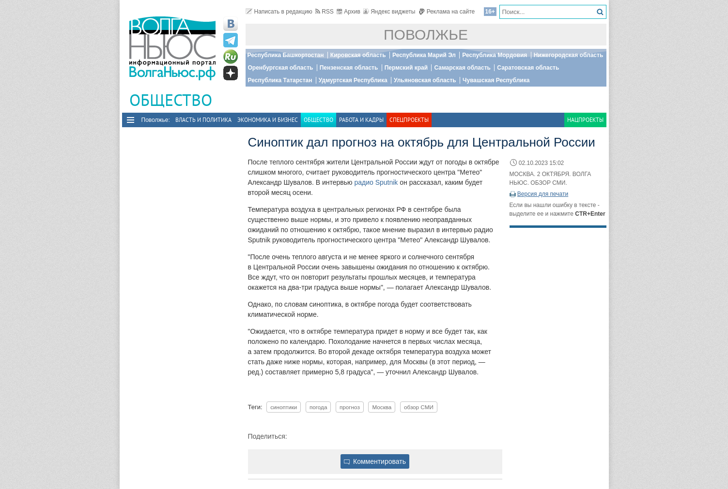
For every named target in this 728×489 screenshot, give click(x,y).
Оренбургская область (280, 67)
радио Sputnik (376, 182)
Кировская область (358, 55)
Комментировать (375, 461)
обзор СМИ (419, 407)
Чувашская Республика (496, 80)
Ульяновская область (425, 80)
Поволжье (426, 35)
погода (318, 407)
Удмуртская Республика (353, 80)
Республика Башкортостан (286, 55)
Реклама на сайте (446, 11)
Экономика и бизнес (267, 119)
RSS (324, 11)
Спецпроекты (409, 119)
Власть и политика (203, 119)
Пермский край (406, 67)
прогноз (350, 407)
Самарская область (462, 67)
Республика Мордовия (494, 55)
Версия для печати (542, 194)
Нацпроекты (585, 119)
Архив (348, 11)
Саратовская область (528, 67)
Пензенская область (349, 67)
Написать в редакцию (279, 11)
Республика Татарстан (280, 80)
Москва (381, 407)
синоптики (283, 407)
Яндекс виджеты (389, 11)
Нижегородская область (569, 55)
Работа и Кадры (361, 119)
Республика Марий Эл (424, 55)
